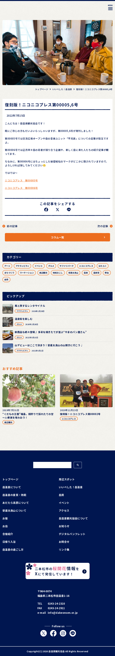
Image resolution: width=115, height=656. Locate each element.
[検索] (52, 465)
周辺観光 (43, 272)
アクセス (64, 510)
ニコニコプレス (86, 265)
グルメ (51, 265)
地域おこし (58, 272)
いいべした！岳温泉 (71, 487)
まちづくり (9, 272)
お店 (5, 526)
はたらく (103, 265)
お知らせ (64, 526)
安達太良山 (73, 272)
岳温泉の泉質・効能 (14, 495)
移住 (107, 272)
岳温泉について (11, 487)
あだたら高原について (15, 503)
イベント (39, 265)
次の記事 (102, 226)
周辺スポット (67, 479)
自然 (6, 279)
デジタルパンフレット (72, 534)
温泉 (86, 272)
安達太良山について (14, 510)
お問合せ (64, 542)
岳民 (61, 495)
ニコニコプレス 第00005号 (21, 180)
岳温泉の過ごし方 (13, 549)
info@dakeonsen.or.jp (63, 613)
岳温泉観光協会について (73, 518)
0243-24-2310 (56, 603)
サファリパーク (67, 265)
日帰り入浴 (9, 542)
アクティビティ (22, 265)
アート (7, 265)
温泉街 (96, 272)
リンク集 (64, 549)
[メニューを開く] (110, 7)
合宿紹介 (7, 534)
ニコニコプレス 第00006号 (21, 188)
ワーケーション (27, 272)
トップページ (10, 479)
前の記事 (12, 226)
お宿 (5, 518)
